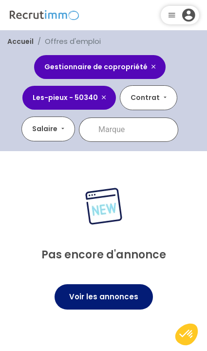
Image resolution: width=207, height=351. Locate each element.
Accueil (20, 41)
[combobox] (135, 129)
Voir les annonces (103, 297)
